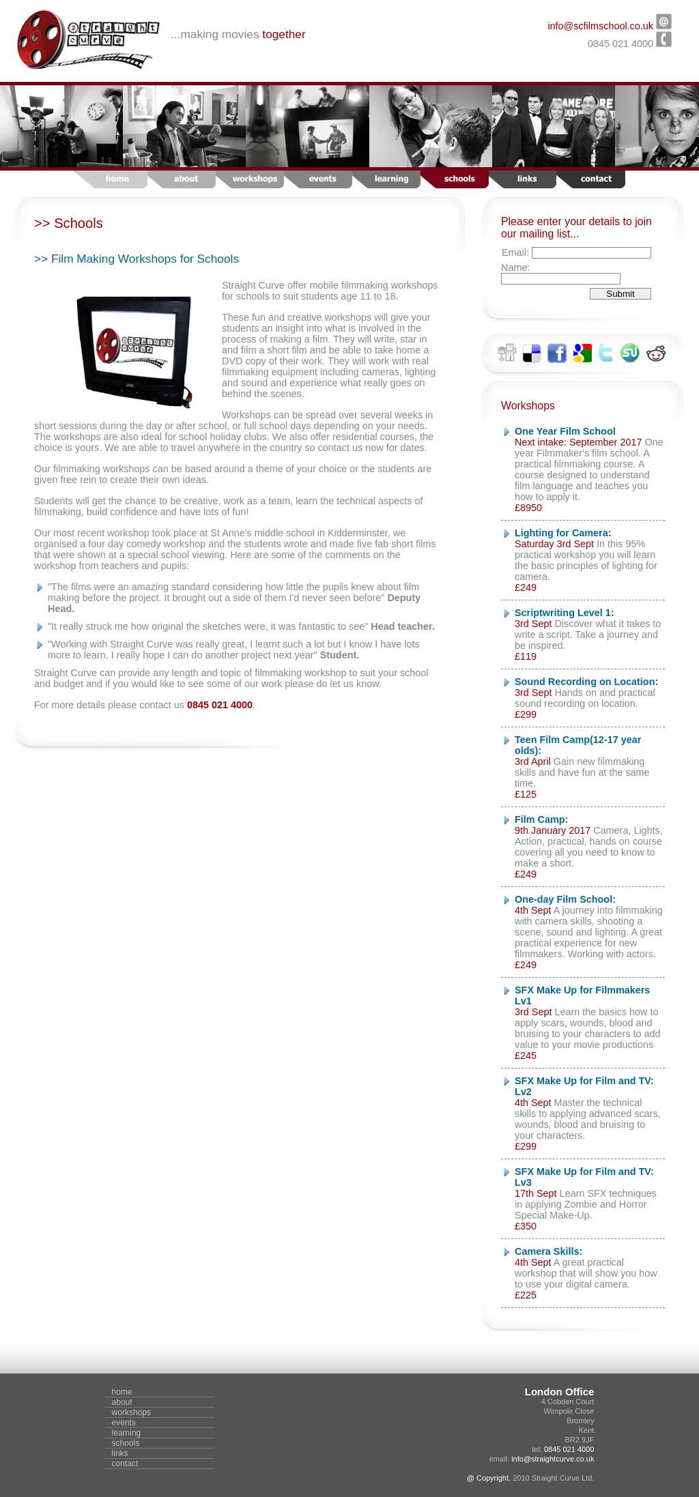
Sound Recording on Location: (586, 681)
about (122, 1402)
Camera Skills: (548, 1251)
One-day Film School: (565, 899)
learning (126, 1433)
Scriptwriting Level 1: (564, 612)
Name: (515, 267)
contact (125, 1463)
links (120, 1453)
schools (126, 1443)
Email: (517, 252)
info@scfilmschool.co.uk (600, 25)
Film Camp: (541, 819)
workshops (131, 1412)
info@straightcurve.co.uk (552, 1459)
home (122, 1392)
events (124, 1422)
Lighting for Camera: (563, 532)
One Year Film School (565, 431)
